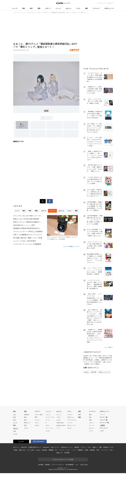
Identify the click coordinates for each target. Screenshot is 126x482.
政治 (14, 420)
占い (56, 450)
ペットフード (104, 450)
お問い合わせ (84, 464)
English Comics (61, 425)
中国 (14, 431)
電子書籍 (66, 452)
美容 (98, 450)
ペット (58, 428)
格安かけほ (22, 450)
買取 (100, 447)
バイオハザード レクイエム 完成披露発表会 (28, 244)
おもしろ (68, 8)
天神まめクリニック (66, 447)
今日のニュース (109, 8)
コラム (78, 8)
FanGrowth (46, 447)
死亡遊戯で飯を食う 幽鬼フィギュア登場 (27, 238)
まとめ (15, 422)
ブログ (89, 447)
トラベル (69, 422)
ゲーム (48, 420)
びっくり (59, 414)
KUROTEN (24, 447)
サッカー (37, 420)
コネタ (58, 417)
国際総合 (15, 428)
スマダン (69, 414)
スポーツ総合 (39, 414)
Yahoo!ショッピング (104, 372)
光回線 (15, 450)
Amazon (86, 372)
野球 (36, 417)
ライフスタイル (71, 420)
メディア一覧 (103, 420)
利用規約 (47, 464)
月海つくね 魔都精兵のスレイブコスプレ (27, 234)
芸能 (39, 8)
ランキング (96, 8)
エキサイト (110, 3)
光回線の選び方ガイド (34, 447)
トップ (17, 210)
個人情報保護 (69, 464)
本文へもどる (46, 118)
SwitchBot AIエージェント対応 (24, 225)
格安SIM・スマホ (108, 447)
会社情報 (40, 464)
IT (46, 422)
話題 (79, 417)
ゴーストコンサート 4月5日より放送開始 (27, 231)
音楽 (25, 420)
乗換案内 (80, 450)
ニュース (15, 8)
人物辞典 (102, 425)
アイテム (83, 447)
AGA (111, 450)
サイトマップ (103, 428)
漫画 (86, 8)
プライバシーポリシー (57, 464)
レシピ (68, 450)
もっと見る (109, 347)
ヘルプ (102, 431)
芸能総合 (26, 414)
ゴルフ (37, 422)
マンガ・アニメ (50, 417)
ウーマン (61, 450)
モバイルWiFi (30, 450)
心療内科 (76, 447)
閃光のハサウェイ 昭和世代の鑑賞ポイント (28, 222)
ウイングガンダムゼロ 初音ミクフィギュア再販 (28, 216)
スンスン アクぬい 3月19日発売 (24, 241)
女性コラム (70, 417)
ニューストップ (101, 3)
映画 (25, 417)
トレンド (58, 8)
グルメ (48, 425)
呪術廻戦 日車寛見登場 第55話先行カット (28, 228)
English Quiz (60, 422)
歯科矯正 (92, 450)
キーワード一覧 (104, 422)
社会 (14, 414)
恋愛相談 (51, 450)
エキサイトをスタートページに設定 (63, 459)
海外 (31, 8)
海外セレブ (27, 422)
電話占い (95, 447)
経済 (14, 417)
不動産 (86, 450)
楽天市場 (93, 372)
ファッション (49, 428)
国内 (23, 8)
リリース (102, 414)
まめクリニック (54, 447)
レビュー (48, 414)
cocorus (38, 450)
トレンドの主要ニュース (71, 246)
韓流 (25, 425)
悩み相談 (44, 450)
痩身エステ (60, 452)
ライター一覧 (103, 417)
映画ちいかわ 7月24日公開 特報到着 (26, 219)
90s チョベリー (71, 425)
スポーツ (48, 8)
